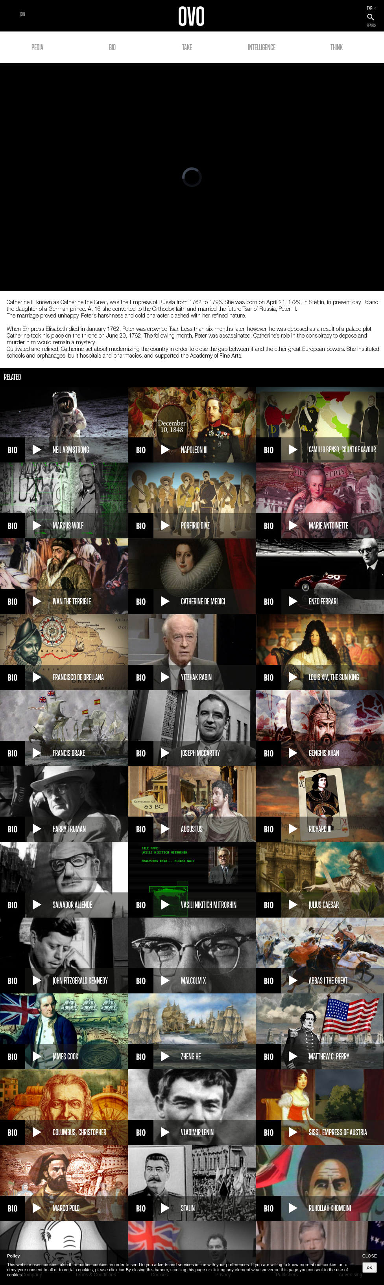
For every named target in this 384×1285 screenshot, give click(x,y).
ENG (370, 8)
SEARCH (371, 25)
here (121, 1269)
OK (370, 1268)
